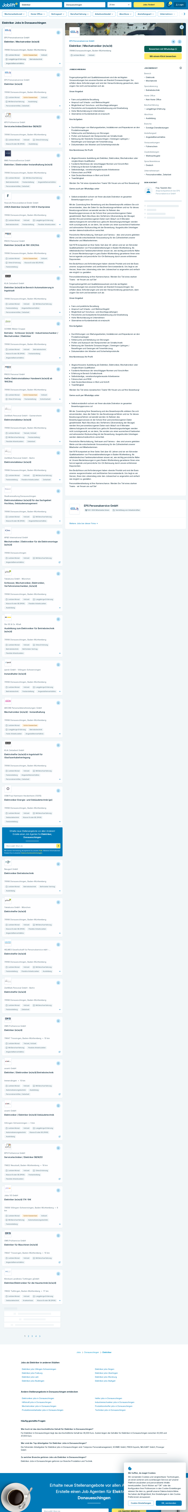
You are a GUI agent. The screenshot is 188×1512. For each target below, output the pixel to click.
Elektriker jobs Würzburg (87, 1368)
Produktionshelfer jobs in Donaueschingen (95, 1398)
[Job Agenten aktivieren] (58, 850)
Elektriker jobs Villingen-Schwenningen (20, 1361)
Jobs (79, 1344)
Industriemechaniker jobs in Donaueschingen (96, 1394)
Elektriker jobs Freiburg (13, 1364)
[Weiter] (39, 1319)
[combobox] (41, 4)
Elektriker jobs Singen (85, 1361)
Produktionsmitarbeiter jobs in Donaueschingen (24, 1401)
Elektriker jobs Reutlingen (14, 1372)
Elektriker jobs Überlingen (87, 1364)
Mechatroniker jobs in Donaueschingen (20, 1398)
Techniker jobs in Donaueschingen (91, 1401)
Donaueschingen (91, 1344)
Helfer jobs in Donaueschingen (89, 1390)
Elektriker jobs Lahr (11, 1368)
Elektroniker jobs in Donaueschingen (19, 1390)
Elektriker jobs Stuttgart (86, 1372)
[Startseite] (10, 5)
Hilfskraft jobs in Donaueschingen (18, 1394)
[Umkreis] (119, 4)
